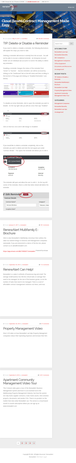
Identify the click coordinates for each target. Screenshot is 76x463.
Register (71, 7)
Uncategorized (59, 69)
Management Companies (62, 61)
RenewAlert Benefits (61, 55)
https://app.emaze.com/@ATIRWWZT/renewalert (19, 251)
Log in (45, 457)
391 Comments (45, 225)
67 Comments (45, 323)
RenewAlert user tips (61, 52)
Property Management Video (22, 328)
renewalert (23, 225)
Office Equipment (60, 63)
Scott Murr (25, 38)
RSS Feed (40, 457)
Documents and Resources (63, 66)
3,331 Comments (44, 375)
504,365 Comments (43, 38)
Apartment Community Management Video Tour (20, 381)
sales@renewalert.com (33, 1)
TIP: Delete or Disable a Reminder (25, 43)
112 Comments (45, 264)
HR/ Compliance (60, 58)
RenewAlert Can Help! (18, 269)
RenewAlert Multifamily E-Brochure (20, 231)
